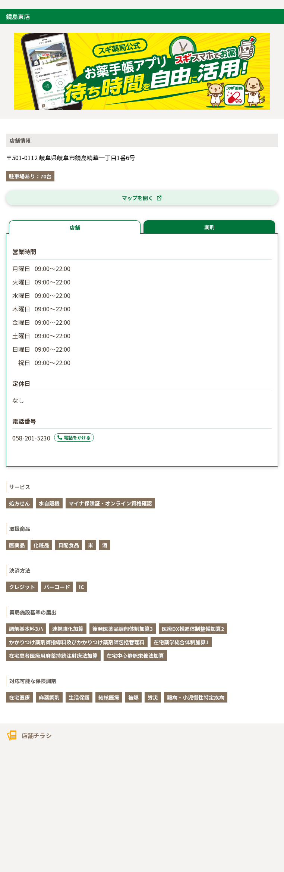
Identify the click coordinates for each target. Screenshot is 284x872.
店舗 (75, 227)
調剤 (209, 227)
